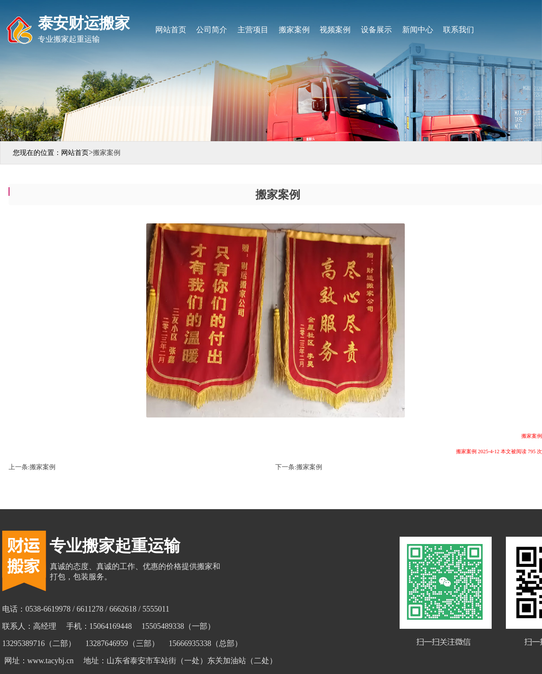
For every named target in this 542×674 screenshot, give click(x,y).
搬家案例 (294, 29)
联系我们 (458, 29)
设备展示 (376, 29)
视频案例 (335, 29)
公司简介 (211, 29)
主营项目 (252, 29)
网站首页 (170, 29)
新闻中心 (417, 29)
